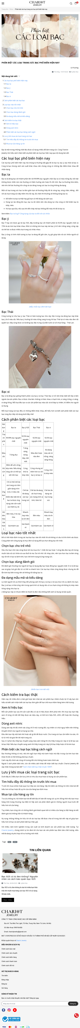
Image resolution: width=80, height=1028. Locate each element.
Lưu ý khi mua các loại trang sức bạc (18, 136)
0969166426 (18, 927)
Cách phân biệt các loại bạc (14, 100)
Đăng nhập (5, 980)
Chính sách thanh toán (9, 961)
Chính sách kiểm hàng (9, 957)
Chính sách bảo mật (8, 949)
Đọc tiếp (8, 900)
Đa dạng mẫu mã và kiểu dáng (18, 116)
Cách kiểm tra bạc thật (12, 120)
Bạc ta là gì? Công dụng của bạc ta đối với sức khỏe (30, 213)
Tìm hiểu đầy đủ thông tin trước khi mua (22, 139)
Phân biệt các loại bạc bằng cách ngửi (20, 132)
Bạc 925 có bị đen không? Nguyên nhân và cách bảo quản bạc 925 (20, 877)
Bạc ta (8, 84)
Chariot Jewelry (21, 940)
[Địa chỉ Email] (40, 1003)
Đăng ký (4, 984)
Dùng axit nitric (12, 128)
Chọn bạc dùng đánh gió (15, 112)
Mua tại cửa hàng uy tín (15, 144)
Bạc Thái (9, 92)
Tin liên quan (40, 850)
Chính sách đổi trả (8, 965)
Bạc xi (8, 96)
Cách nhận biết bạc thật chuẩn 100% (37, 767)
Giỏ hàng (5, 988)
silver (15, 842)
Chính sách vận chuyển (9, 953)
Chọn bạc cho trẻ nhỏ (14, 108)
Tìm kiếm (5, 976)
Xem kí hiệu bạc (12, 124)
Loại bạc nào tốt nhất (12, 104)
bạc (9, 842)
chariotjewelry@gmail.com (18, 932)
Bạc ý (8, 88)
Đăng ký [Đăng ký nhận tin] (73, 1004)
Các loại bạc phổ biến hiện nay (16, 80)
